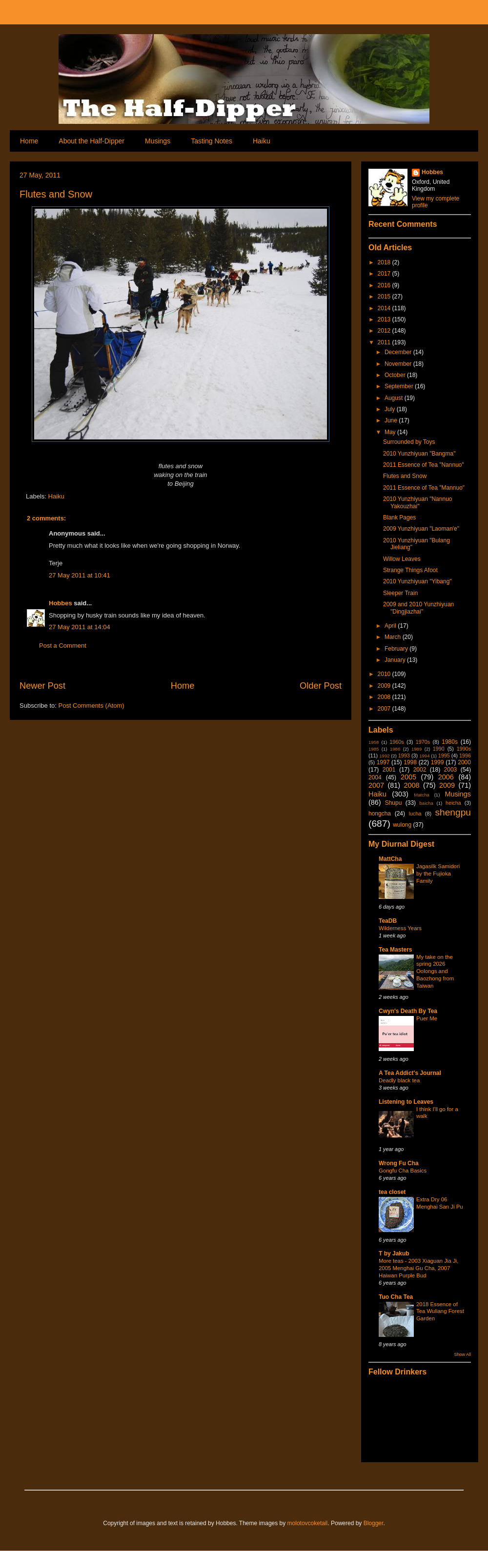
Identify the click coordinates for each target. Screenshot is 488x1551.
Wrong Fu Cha (399, 1163)
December (399, 352)
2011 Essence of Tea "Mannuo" (424, 487)
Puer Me (426, 1018)
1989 (416, 749)
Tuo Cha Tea (396, 1296)
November (399, 363)
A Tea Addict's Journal (410, 1073)
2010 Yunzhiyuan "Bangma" (419, 453)
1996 (465, 755)
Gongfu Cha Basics (403, 1170)
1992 (384, 755)
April (391, 625)
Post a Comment (62, 645)
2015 (385, 296)
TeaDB (388, 920)
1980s (450, 741)
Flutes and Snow (56, 194)
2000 (464, 762)
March (394, 637)
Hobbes (60, 603)
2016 (385, 285)
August (395, 398)
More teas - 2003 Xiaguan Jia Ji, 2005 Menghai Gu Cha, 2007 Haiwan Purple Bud (418, 1268)
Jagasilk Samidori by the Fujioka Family (438, 873)
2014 (385, 308)
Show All (462, 1354)
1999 (437, 762)
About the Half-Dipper (91, 141)
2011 (385, 342)
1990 (439, 749)
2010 (385, 674)
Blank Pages (399, 517)
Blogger (374, 1523)
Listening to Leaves (406, 1101)
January (396, 659)
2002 (420, 769)
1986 (395, 749)
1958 (373, 742)
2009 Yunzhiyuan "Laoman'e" (421, 528)
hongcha (379, 813)
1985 (373, 749)
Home (29, 141)
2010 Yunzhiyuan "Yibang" (417, 581)
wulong (402, 824)
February (397, 648)
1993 (404, 755)
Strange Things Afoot (410, 570)
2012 (385, 330)
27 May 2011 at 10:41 (79, 575)
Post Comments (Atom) (91, 705)
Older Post (321, 686)
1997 (383, 762)
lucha (415, 813)
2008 (385, 697)
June (392, 420)
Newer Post (42, 686)
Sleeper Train (400, 593)
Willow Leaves (402, 559)
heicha (453, 803)
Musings (157, 141)
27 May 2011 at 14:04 (79, 627)
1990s (464, 749)
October (396, 375)
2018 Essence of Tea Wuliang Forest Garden (440, 1311)
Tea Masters (395, 949)
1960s (396, 742)
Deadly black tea (399, 1080)
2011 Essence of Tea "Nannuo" (423, 464)
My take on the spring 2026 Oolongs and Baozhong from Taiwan (435, 971)
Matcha (421, 794)
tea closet (392, 1192)
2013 (385, 319)
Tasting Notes (211, 141)
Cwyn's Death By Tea (408, 1011)
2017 (385, 273)
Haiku (261, 141)
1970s (423, 742)
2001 (389, 769)
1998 (410, 762)
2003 (450, 769)
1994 (424, 755)
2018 (385, 262)
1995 (444, 755)
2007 (385, 708)
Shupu (393, 802)
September (400, 386)
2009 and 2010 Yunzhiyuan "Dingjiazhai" (418, 608)
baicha (426, 803)
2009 (385, 685)
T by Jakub (394, 1253)
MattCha (390, 858)
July (391, 409)
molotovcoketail (307, 1523)
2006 (446, 777)
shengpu (453, 812)
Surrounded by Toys (409, 441)
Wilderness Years (400, 928)
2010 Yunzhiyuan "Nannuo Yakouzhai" (417, 502)
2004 (375, 777)
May (391, 432)
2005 (408, 777)
